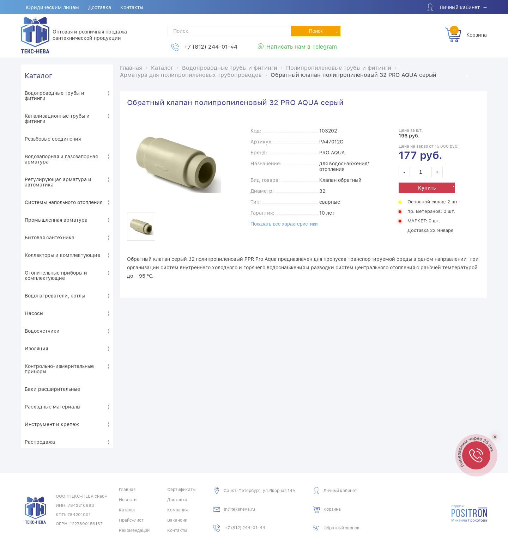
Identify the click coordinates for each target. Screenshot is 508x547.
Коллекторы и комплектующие (62, 255)
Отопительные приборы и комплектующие (56, 275)
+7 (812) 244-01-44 (210, 46)
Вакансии (177, 520)
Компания (177, 510)
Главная (127, 489)
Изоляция (36, 348)
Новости (128, 499)
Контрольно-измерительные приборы (59, 368)
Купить (427, 188)
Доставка (99, 7)
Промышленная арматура (56, 220)
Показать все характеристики (284, 224)
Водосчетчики (42, 331)
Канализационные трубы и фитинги (57, 118)
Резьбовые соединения (53, 139)
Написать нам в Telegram (301, 46)
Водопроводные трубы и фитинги (54, 95)
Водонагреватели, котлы (55, 296)
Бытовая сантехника (49, 237)
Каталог (38, 76)
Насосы (34, 313)
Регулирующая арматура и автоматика (58, 182)
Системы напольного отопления (63, 202)
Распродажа (40, 442)
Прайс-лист (131, 520)
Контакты (131, 7)
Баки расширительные (52, 389)
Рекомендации (134, 530)
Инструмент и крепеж (52, 424)
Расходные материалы (52, 407)
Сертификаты (181, 489)
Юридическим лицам (52, 7)
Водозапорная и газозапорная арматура (61, 159)
